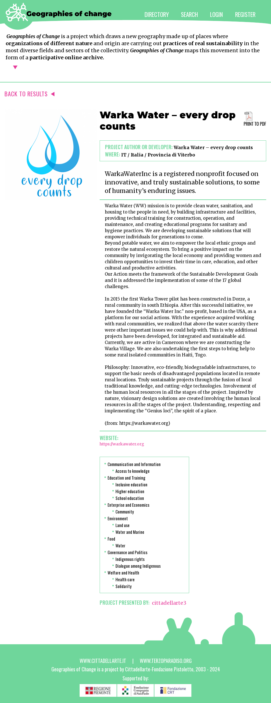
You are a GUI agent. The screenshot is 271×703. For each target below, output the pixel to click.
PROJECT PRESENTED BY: (124, 602)
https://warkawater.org (122, 444)
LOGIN (216, 14)
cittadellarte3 (169, 603)
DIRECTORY (157, 14)
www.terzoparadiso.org (166, 660)
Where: (112, 154)
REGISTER (245, 14)
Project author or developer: (138, 147)
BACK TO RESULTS (29, 93)
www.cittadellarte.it (103, 660)
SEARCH (189, 14)
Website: (109, 437)
